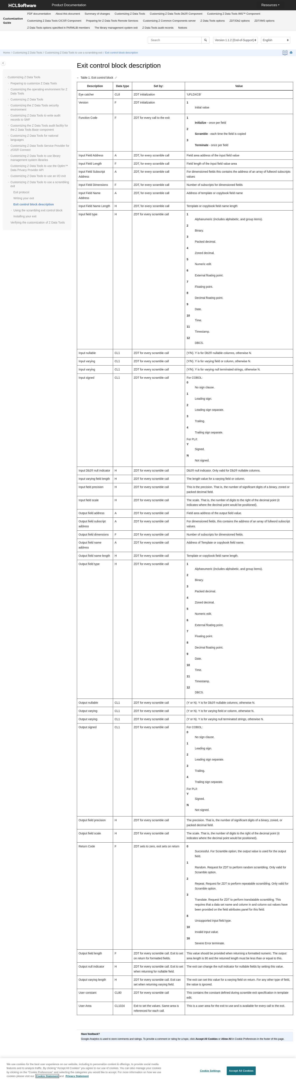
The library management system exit (116, 27)
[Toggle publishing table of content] (3, 63)
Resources (269, 5)
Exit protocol (21, 192)
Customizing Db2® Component (176, 13)
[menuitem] (39, 13)
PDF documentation (39, 13)
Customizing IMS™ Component (233, 13)
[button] (6, 77)
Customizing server (169, 20)
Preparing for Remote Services (112, 20)
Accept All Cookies (241, 1072)
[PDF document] (285, 52)
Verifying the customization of (37, 222)
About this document (68, 13)
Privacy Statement (77, 1078)
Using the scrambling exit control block (37, 210)
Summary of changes (97, 13)
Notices (182, 27)
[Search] (205, 40)
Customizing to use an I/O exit (38, 176)
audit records (157, 27)
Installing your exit (24, 216)
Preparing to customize (33, 83)
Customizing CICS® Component (54, 20)
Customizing (130, 13)
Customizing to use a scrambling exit (73, 52)
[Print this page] (291, 52)
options (212, 20)
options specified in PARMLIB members (58, 27)
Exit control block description (121, 52)
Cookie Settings (210, 1072)
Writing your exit (23, 198)
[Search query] (178, 40)
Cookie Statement (47, 1078)
